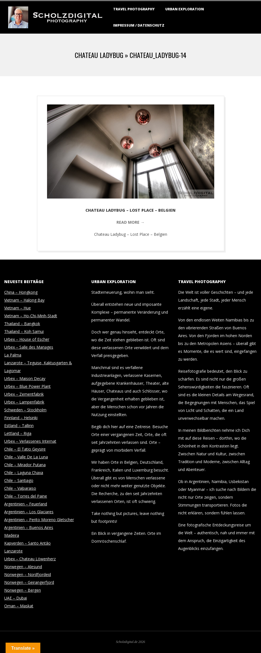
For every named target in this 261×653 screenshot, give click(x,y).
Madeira (11, 535)
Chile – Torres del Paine (25, 496)
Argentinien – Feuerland (25, 504)
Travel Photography (134, 9)
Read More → (130, 222)
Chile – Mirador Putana (25, 464)
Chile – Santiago (18, 480)
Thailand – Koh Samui (24, 331)
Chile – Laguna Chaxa (23, 472)
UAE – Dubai (15, 598)
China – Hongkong (21, 292)
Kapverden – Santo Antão (27, 543)
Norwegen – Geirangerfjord (29, 582)
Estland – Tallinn (19, 425)
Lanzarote (13, 551)
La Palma (12, 355)
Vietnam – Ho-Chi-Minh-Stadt (30, 315)
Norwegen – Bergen (22, 590)
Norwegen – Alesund (23, 566)
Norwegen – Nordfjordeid (27, 574)
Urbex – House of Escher (26, 339)
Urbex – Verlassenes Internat (30, 441)
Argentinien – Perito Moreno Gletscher (39, 519)
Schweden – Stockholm (25, 409)
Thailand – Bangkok (22, 323)
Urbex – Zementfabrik (24, 394)
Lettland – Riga (17, 433)
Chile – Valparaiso (20, 488)
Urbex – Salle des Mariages (28, 347)
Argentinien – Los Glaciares (28, 511)
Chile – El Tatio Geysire (25, 449)
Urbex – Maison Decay (24, 378)
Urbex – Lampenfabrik (24, 402)
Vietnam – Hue (17, 308)
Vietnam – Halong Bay (24, 300)
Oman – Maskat (18, 605)
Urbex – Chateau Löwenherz (30, 558)
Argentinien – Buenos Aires (28, 527)
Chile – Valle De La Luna (26, 457)
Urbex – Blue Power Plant (27, 386)
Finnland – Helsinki (21, 417)
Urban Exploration (184, 9)
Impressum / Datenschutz (138, 25)
